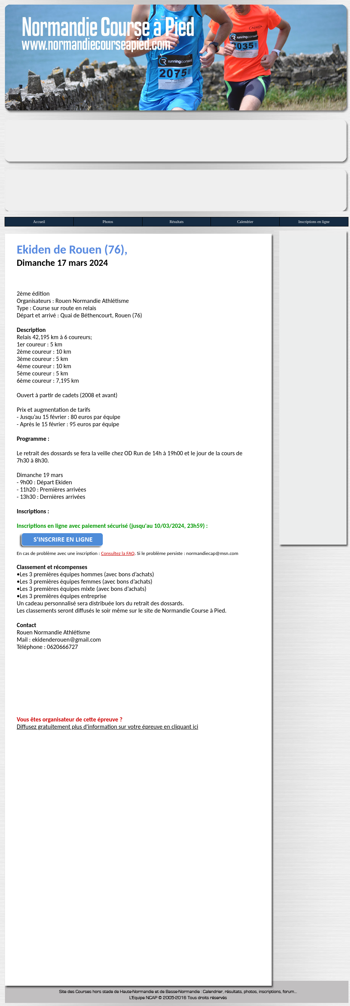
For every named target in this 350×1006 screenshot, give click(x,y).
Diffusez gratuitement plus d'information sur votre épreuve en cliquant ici (107, 726)
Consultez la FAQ (117, 553)
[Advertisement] (176, 163)
